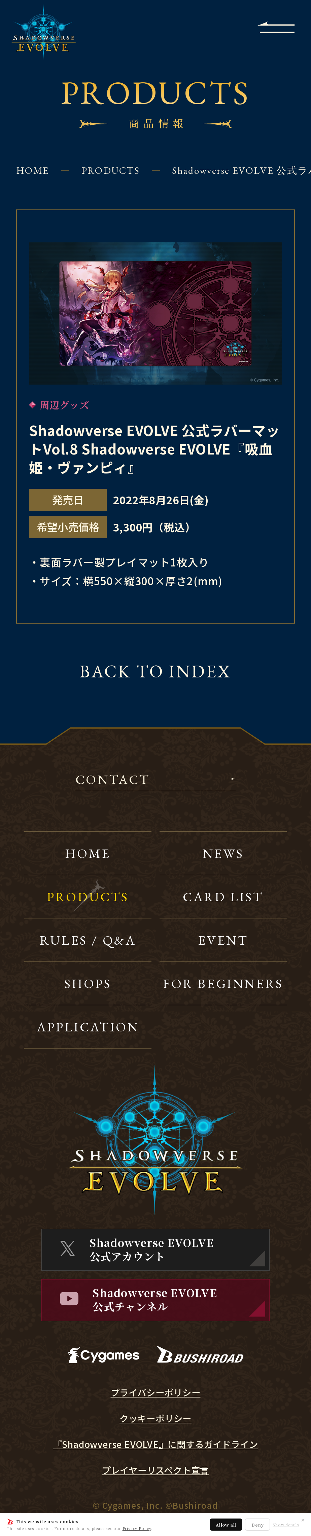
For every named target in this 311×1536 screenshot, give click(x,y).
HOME (32, 170)
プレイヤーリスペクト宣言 (155, 1470)
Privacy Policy (137, 1528)
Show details (286, 1525)
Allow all (226, 1525)
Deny (257, 1525)
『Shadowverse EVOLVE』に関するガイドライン (155, 1444)
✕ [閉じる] (303, 1520)
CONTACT (112, 780)
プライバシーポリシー (156, 1392)
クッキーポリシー (155, 1418)
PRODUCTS (110, 170)
